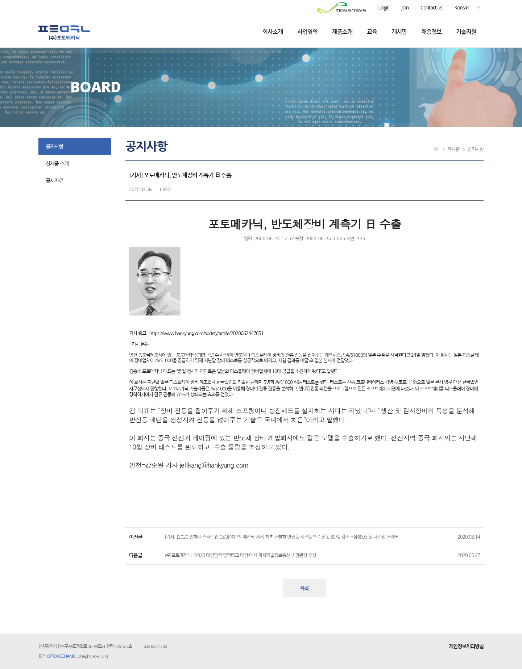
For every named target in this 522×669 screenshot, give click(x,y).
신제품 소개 (57, 163)
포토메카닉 (64, 33)
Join (405, 7)
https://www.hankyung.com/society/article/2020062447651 (206, 333)
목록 (304, 588)
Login (383, 7)
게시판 (399, 31)
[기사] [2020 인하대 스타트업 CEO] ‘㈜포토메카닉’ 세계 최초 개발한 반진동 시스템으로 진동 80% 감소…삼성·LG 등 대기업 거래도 (281, 536)
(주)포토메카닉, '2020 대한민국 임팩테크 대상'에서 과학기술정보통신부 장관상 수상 (240, 555)
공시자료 (54, 180)
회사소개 (272, 31)
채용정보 (431, 31)
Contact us (431, 7)
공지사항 (54, 146)
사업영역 (307, 31)
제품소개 (342, 31)
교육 (372, 31)
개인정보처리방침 (466, 646)
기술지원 (466, 31)
